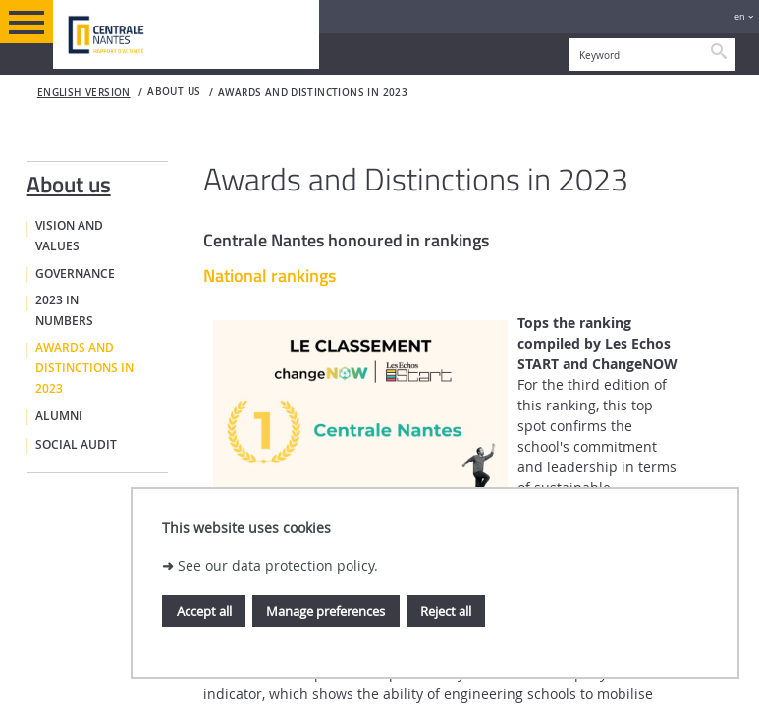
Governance (75, 274)
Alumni (58, 416)
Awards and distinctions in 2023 (312, 92)
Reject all (445, 611)
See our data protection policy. (278, 565)
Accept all (204, 611)
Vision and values (69, 236)
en (739, 16)
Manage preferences (325, 611)
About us (69, 180)
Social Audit (76, 445)
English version (84, 92)
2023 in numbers (64, 311)
